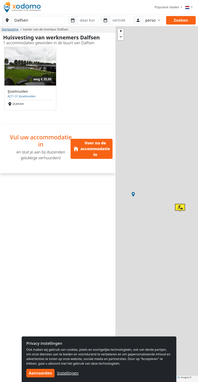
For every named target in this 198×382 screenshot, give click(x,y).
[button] (133, 194)
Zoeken (181, 20)
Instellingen (68, 373)
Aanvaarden (40, 373)
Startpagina (10, 29)
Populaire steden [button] (167, 7)
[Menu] (189, 7)
